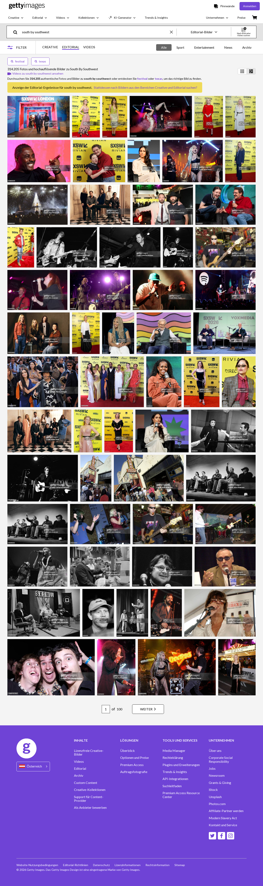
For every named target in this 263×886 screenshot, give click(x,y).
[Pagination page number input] (106, 709)
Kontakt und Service (223, 825)
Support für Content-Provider (88, 798)
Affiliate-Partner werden (226, 811)
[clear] (173, 32)
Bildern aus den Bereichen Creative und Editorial (152, 87)
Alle (164, 47)
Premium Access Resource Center (181, 794)
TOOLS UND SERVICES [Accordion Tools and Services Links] (180, 740)
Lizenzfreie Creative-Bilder (89, 752)
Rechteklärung (173, 757)
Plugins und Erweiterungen (181, 765)
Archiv (246, 47)
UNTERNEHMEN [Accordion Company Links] (221, 740)
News (228, 47)
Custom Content (85, 783)
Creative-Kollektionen (89, 790)
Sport (180, 47)
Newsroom (217, 775)
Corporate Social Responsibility (221, 759)
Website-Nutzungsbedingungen (37, 865)
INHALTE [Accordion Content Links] (81, 740)
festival (17, 61)
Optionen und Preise (134, 757)
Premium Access (132, 765)
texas (40, 61)
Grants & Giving (220, 783)
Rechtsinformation (157, 865)
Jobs (212, 768)
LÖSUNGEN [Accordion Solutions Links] (129, 740)
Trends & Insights (175, 772)
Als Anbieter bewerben (90, 807)
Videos (79, 761)
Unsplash (215, 797)
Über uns (215, 750)
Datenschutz (101, 865)
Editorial (80, 768)
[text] (95, 32)
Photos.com (217, 804)
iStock (213, 790)
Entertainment (204, 47)
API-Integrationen (175, 779)
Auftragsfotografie (133, 772)
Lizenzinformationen (128, 865)
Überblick (127, 750)
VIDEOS (89, 47)
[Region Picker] (33, 766)
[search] (17, 32)
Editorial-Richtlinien (75, 865)
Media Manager (174, 750)
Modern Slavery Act (223, 818)
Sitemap (179, 865)
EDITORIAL (70, 47)
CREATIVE (50, 47)
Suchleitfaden (172, 786)
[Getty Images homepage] (27, 6)
